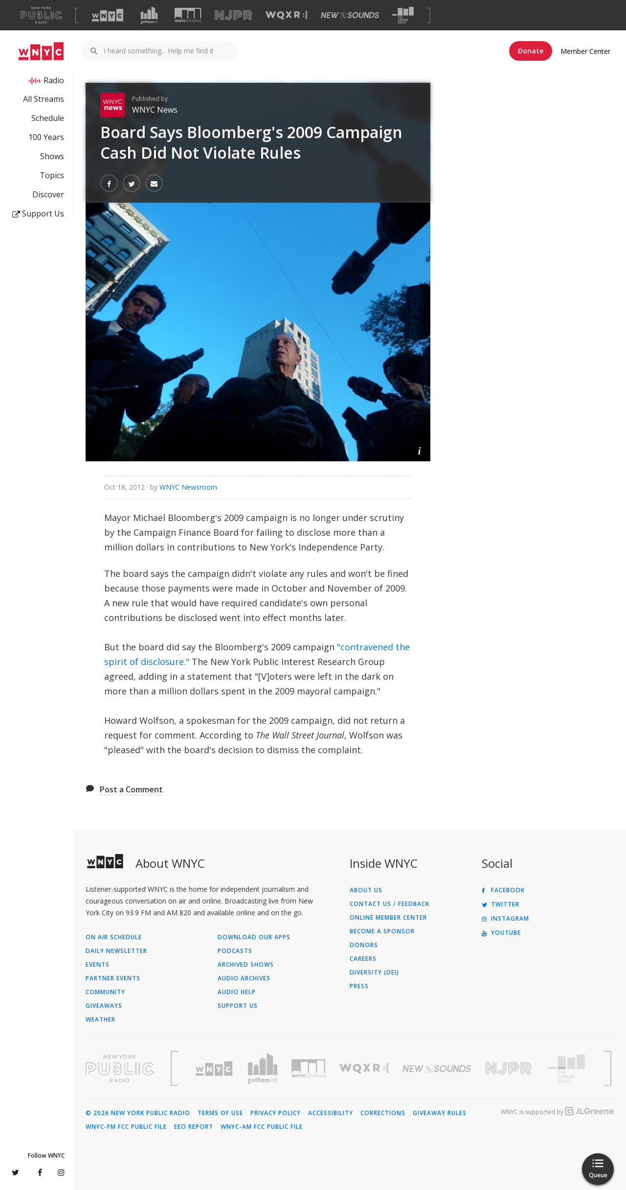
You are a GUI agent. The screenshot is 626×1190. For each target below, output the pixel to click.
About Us (366, 890)
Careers (363, 959)
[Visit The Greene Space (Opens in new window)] (403, 15)
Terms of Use (220, 1113)
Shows (52, 156)
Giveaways (104, 1006)
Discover (48, 194)
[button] (419, 450)
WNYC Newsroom (188, 487)
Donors (364, 945)
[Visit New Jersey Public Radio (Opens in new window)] (509, 1068)
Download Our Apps (254, 937)
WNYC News (155, 109)
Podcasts (235, 951)
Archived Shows (246, 965)
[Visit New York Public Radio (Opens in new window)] (120, 1068)
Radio (54, 80)
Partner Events (113, 978)
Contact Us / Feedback (389, 904)
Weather (100, 1020)
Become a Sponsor (382, 931)
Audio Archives (244, 978)
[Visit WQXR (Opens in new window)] (286, 15)
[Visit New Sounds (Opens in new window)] (350, 15)
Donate (530, 50)
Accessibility (330, 1113)
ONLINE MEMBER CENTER (388, 918)
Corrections (382, 1113)
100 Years (46, 137)
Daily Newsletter (116, 951)
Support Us (38, 213)
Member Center (585, 51)
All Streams (43, 99)
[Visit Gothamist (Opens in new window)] (149, 15)
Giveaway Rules (440, 1113)
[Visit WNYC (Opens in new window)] (107, 15)
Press (359, 986)
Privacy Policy (275, 1113)
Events (98, 965)
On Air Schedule (114, 937)
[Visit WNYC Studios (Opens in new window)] (188, 15)
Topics (52, 175)
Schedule (47, 118)
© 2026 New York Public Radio (138, 1113)
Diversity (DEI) (374, 973)
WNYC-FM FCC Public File (126, 1127)
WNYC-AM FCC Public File (262, 1127)
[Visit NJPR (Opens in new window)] (233, 15)
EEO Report (193, 1127)
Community (105, 992)
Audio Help (237, 992)
